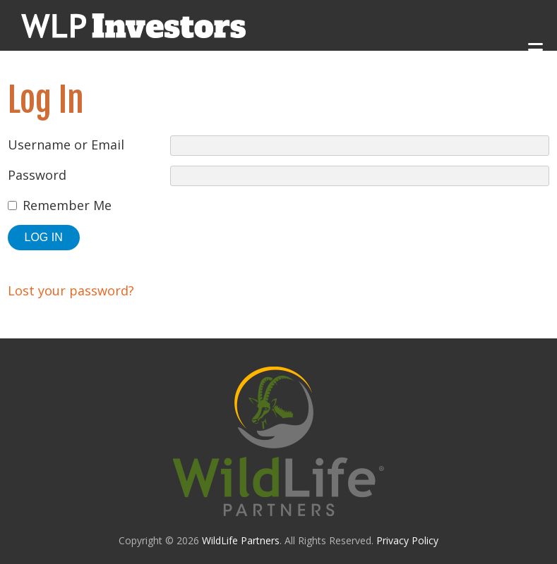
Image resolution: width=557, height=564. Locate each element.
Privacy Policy (407, 540)
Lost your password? (71, 290)
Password (37, 174)
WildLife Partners (241, 540)
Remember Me (67, 205)
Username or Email (66, 144)
